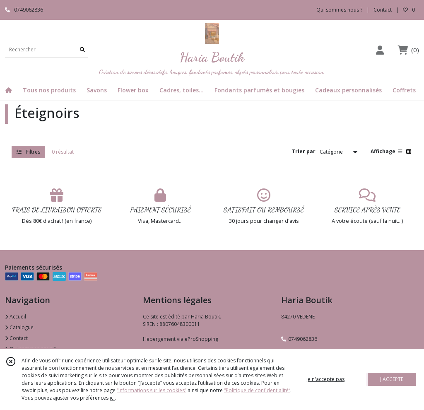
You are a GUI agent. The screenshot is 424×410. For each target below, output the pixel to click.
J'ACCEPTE (391, 379)
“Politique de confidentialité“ (257, 390)
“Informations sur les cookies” (151, 390)
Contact (382, 9)
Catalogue (19, 327)
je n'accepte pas (325, 379)
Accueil (15, 316)
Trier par (304, 151)
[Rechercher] (82, 49)
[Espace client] (380, 49)
